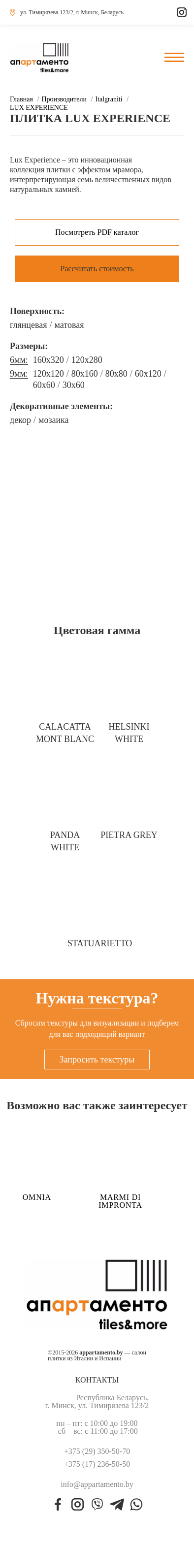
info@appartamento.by (97, 1484)
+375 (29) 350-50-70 (97, 1451)
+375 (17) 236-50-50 (97, 1464)
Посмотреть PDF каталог (97, 232)
